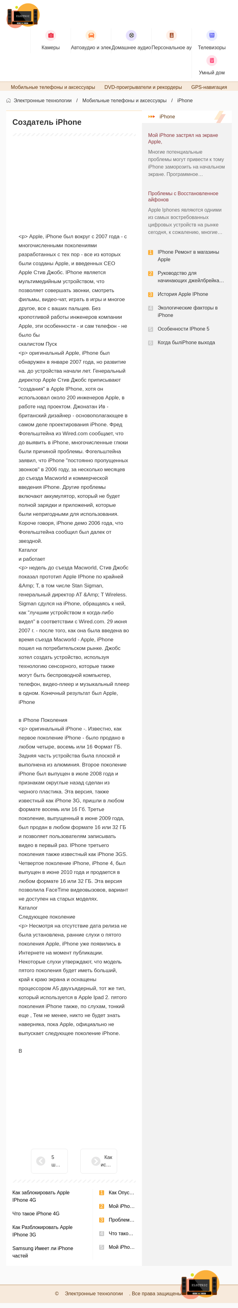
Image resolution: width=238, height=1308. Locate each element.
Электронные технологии (43, 105)
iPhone (185, 105)
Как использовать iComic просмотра (91, 1167)
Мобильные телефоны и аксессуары (124, 105)
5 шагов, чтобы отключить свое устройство (57, 1167)
